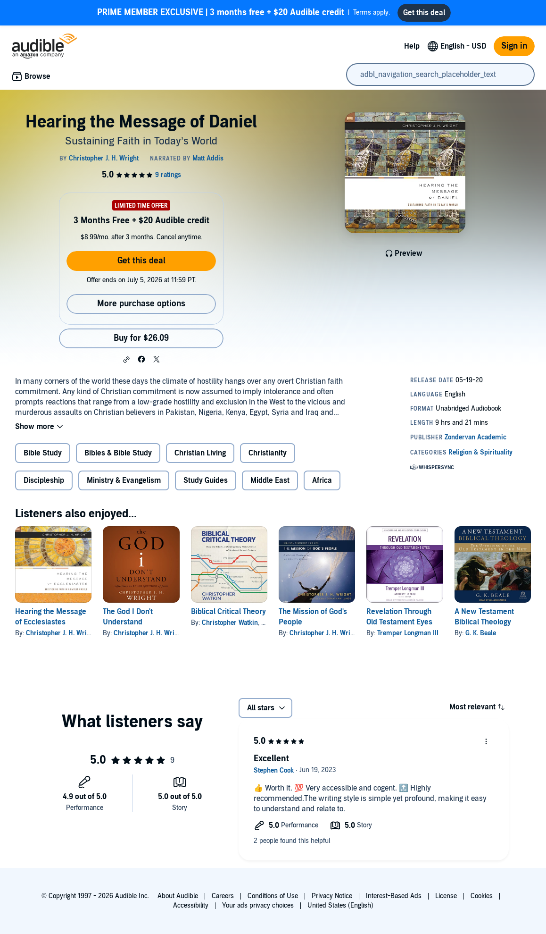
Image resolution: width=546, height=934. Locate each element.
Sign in (514, 50)
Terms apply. (243, 14)
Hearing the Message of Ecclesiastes (50, 621)
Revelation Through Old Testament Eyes (399, 621)
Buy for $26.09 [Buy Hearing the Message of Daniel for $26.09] (141, 342)
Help (412, 50)
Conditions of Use (273, 896)
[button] (126, 363)
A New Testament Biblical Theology (484, 621)
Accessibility (190, 905)
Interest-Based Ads (394, 896)
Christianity (267, 457)
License (446, 896)
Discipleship (44, 484)
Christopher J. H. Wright (61, 637)
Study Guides (205, 484)
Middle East (270, 484)
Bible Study (43, 457)
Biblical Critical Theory (228, 615)
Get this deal (141, 264)
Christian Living (200, 457)
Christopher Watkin (230, 627)
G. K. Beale (480, 637)
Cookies (482, 896)
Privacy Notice (332, 896)
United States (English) (340, 905)
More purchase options (141, 307)
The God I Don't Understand (128, 621)
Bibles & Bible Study (118, 457)
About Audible (177, 896)
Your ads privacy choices (258, 905)
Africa (322, 484)
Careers (223, 896)
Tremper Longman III (407, 637)
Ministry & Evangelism (124, 484)
